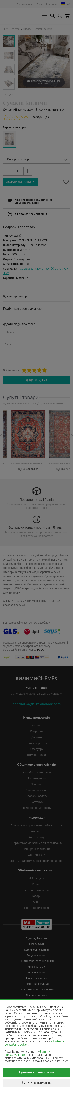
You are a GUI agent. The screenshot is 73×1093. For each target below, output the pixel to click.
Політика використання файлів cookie (36, 825)
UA (68, 3)
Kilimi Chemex (11, 29)
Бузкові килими (36, 1007)
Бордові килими (36, 955)
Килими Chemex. (41, 1074)
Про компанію (25, 4)
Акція (36, 902)
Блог (39, 4)
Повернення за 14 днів (36, 499)
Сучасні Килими (43, 29)
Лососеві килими (36, 995)
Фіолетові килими (36, 978)
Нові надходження (36, 908)
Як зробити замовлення (31, 214)
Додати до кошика (20, 182)
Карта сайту (36, 837)
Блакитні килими (36, 1024)
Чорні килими (36, 967)
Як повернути (36, 778)
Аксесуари (36, 749)
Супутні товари (21, 397)
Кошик (67, 16)
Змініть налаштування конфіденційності (36, 861)
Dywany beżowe (36, 938)
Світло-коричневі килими (37, 989)
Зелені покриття (36, 1052)
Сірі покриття (36, 1041)
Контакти (51, 4)
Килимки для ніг (36, 743)
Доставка (36, 802)
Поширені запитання (36, 849)
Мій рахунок (60, 16)
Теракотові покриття (37, 1046)
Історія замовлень (36, 890)
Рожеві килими (36, 1035)
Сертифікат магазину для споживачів (36, 843)
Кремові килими (36, 1001)
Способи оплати (36, 796)
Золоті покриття (36, 1058)
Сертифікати (36, 855)
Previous (11, 94)
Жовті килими (36, 1012)
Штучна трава (36, 755)
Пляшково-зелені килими (37, 961)
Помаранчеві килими (36, 1029)
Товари (36, 896)
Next (6, 94)
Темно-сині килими (36, 984)
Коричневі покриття (36, 950)
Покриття (36, 731)
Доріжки (36, 737)
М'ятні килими (37, 1018)
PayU (40, 649)
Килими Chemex (12, 16)
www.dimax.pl (44, 1083)
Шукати (52, 16)
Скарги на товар (36, 790)
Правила (36, 784)
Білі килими (36, 944)
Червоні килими (36, 972)
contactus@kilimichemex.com (36, 704)
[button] (36, 159)
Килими (27, 29)
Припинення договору (36, 808)
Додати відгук (36, 380)
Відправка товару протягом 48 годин (36, 527)
